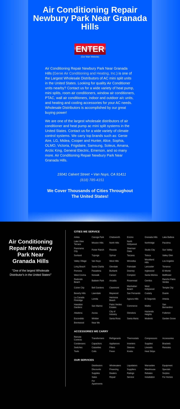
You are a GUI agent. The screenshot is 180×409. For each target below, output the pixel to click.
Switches (78, 347)
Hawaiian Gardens (78, 306)
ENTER (90, 49)
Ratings (130, 373)
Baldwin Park (98, 280)
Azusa (95, 313)
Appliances (114, 343)
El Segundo (150, 299)
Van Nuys (96, 261)
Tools (76, 351)
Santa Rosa (114, 318)
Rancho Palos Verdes (169, 280)
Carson (112, 275)
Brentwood (79, 323)
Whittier (95, 318)
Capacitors (97, 343)
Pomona (78, 271)
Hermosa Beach (113, 299)
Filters (112, 347)
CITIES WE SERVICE (87, 231)
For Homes (167, 377)
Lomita (95, 299)
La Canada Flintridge (79, 299)
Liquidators (132, 365)
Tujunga (95, 255)
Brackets (166, 343)
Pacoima (166, 243)
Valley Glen (167, 255)
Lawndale (96, 293)
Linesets (149, 347)
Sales (94, 377)
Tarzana (131, 255)
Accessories (168, 338)
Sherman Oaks (131, 249)
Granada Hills (151, 237)
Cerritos (148, 280)
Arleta (76, 237)
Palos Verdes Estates (115, 306)
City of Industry (113, 313)
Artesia (165, 299)
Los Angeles (168, 261)
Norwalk (95, 275)
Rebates (149, 373)
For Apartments (97, 382)
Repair (112, 377)
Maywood (113, 293)
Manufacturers (81, 365)
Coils (94, 351)
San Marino (97, 306)
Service (130, 377)
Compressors (151, 338)
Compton (131, 275)
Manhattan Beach (132, 287)
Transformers (98, 338)
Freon (112, 351)
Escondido (79, 318)
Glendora (131, 313)
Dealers (113, 373)
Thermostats (133, 338)
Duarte (165, 293)
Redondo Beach (78, 280)
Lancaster (149, 266)
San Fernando (133, 293)
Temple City (167, 287)
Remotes (166, 347)
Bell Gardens (98, 287)
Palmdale (131, 266)
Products (78, 373)
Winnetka (131, 261)
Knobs (130, 351)
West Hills (114, 261)
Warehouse (150, 369)
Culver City (79, 287)
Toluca (148, 255)
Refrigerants (115, 338)
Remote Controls (78, 338)
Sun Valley (167, 250)
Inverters (131, 343)
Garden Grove (169, 318)
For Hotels (79, 382)
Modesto (149, 318)
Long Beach (79, 266)
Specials (166, 369)
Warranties (150, 365)
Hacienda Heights (149, 313)
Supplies (149, 343)
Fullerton (166, 313)
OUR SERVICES (84, 359)
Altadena (78, 313)
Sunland (78, 255)
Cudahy (148, 293)
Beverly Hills (80, 293)
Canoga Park (98, 237)
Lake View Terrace (79, 242)
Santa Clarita (98, 266)
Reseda (113, 250)
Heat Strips (150, 351)
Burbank (113, 271)
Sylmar (112, 255)
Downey (131, 271)
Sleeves (131, 347)
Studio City (150, 250)
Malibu (148, 306)
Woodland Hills (149, 261)
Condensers (79, 343)
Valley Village (80, 261)
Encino (130, 237)
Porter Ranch (98, 250)
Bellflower (167, 275)
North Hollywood (132, 242)
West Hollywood (149, 287)
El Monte (166, 271)
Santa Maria (133, 318)
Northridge (150, 243)
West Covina (80, 275)
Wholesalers (115, 365)
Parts (76, 377)
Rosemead (132, 280)
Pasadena (96, 271)
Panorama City (79, 249)
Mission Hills (98, 243)
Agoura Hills (133, 299)
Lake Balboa (168, 237)
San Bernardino (167, 306)
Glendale (113, 266)
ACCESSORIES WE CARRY (91, 331)
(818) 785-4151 (90, 180)
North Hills (114, 243)
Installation (150, 377)
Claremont (114, 287)
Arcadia (113, 280)
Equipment (167, 365)
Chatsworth (114, 237)
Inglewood (149, 271)
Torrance (166, 266)
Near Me (96, 323)
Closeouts (78, 369)
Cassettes (96, 347)
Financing (113, 369)
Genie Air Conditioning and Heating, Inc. (85, 73)
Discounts (96, 369)
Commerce (132, 306)
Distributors (97, 365)
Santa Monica (151, 275)
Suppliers (131, 369)
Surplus (166, 373)
